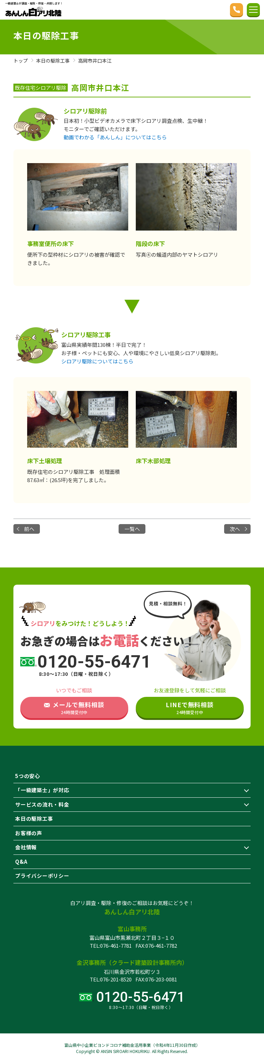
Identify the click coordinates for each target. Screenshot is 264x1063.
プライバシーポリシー (42, 875)
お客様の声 (28, 833)
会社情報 (26, 847)
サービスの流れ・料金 (42, 804)
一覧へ (132, 528)
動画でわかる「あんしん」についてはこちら (115, 137)
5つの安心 (27, 775)
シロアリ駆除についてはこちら (97, 361)
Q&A (21, 861)
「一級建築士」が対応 (42, 790)
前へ (30, 528)
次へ (234, 528)
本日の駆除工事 (34, 818)
